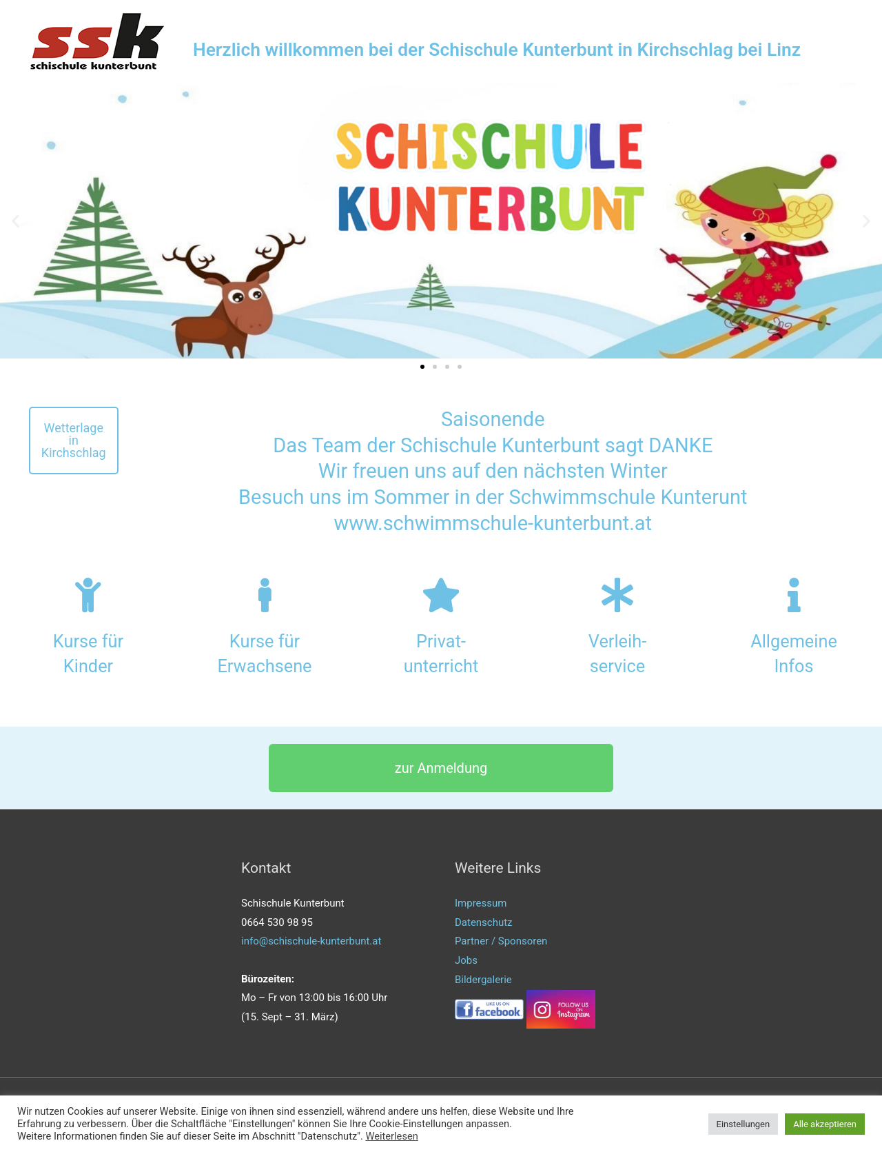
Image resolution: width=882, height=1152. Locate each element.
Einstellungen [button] (743, 1124)
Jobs (466, 960)
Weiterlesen (391, 1136)
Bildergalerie (483, 979)
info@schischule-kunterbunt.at (311, 941)
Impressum (480, 903)
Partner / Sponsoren (501, 941)
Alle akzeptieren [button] (825, 1124)
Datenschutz (484, 922)
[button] (422, 367)
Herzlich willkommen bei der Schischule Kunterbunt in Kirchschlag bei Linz (504, 50)
